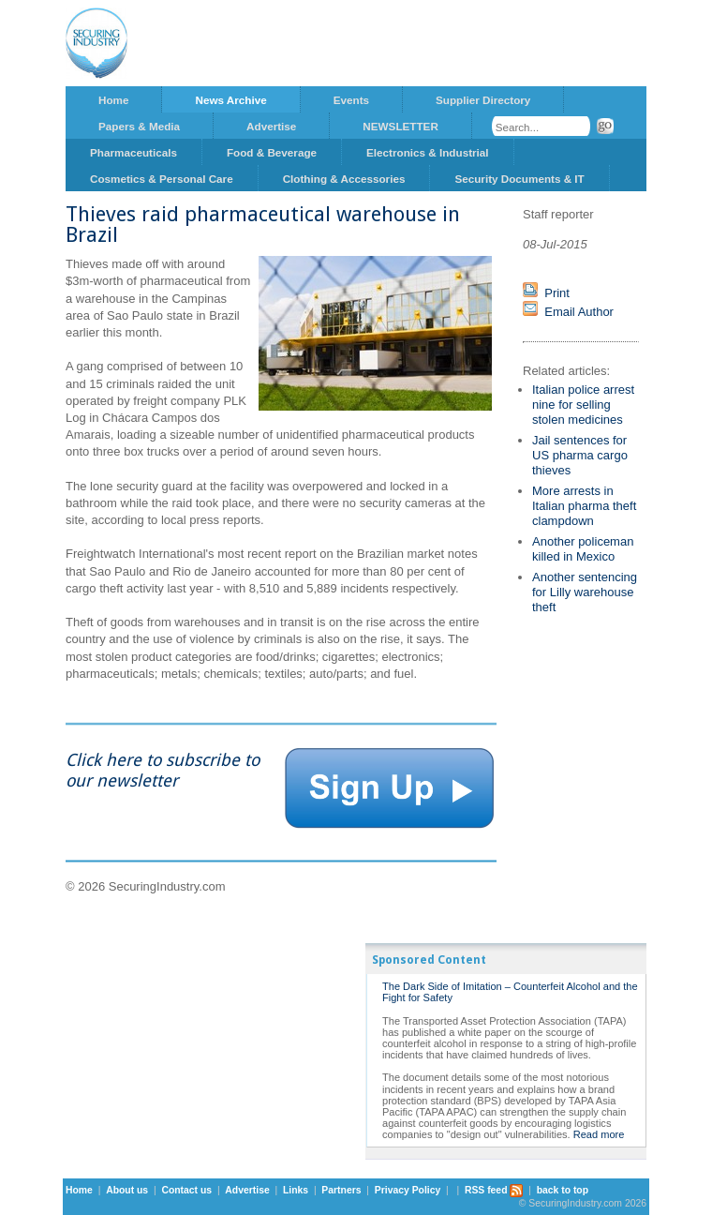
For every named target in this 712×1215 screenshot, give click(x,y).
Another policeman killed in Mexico (582, 548)
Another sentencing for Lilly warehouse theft (584, 592)
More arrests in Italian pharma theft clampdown (584, 506)
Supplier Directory (483, 100)
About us (127, 1190)
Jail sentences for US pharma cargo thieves (580, 455)
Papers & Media (139, 126)
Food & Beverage (272, 152)
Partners (341, 1190)
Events (351, 100)
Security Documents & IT (519, 178)
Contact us (186, 1190)
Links (295, 1190)
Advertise (271, 126)
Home (113, 100)
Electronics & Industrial (427, 152)
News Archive (230, 100)
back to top (562, 1190)
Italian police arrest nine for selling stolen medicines (583, 404)
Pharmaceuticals (133, 152)
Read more (599, 1134)
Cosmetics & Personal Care (161, 178)
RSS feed (494, 1190)
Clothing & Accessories (344, 178)
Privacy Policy (407, 1190)
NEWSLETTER (400, 126)
